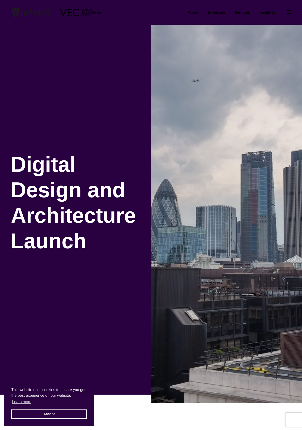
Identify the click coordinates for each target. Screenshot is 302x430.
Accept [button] (49, 414)
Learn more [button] (21, 402)
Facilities (268, 12)
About (193, 12)
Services (242, 12)
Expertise (216, 12)
